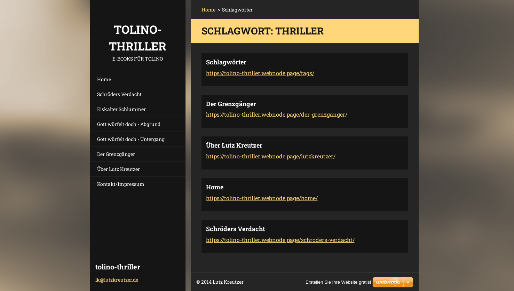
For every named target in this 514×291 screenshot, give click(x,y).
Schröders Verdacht (119, 94)
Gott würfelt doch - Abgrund (128, 124)
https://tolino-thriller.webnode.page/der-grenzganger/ (276, 114)
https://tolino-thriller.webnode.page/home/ (262, 198)
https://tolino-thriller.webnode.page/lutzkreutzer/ (270, 156)
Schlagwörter (226, 62)
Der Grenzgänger (116, 154)
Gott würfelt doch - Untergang (131, 139)
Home (104, 79)
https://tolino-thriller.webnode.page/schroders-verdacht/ (280, 239)
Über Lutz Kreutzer (118, 169)
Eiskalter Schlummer (121, 109)
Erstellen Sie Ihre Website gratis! (338, 282)
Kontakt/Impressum (120, 184)
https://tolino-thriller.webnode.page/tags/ (260, 73)
